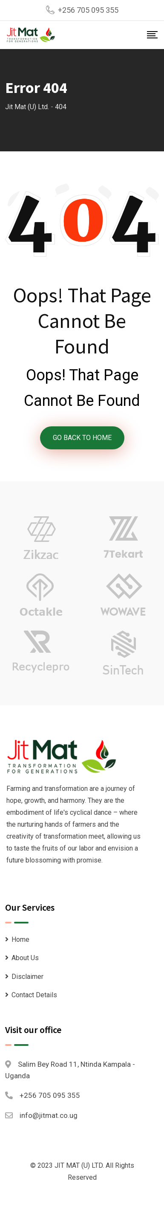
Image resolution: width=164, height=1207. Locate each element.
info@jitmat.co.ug (49, 1115)
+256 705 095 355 (88, 10)
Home (20, 939)
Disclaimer (27, 977)
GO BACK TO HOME (82, 438)
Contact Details (34, 995)
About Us (25, 958)
